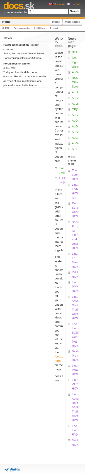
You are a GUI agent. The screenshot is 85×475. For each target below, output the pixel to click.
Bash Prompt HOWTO (77, 356)
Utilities (39, 28)
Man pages (72, 21)
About (53, 28)
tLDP (5, 28)
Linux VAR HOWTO (77, 384)
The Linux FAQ (75, 430)
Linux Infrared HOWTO (77, 370)
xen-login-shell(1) (77, 62)
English (73, 4)
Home (6, 21)
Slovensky (57, 4)
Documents (22, 28)
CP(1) (76, 109)
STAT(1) (77, 52)
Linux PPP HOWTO (77, 287)
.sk (18, 5)
